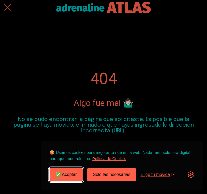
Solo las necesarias (111, 174)
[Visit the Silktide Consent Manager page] (191, 174)
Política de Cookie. (109, 158)
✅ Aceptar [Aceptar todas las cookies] (66, 174)
